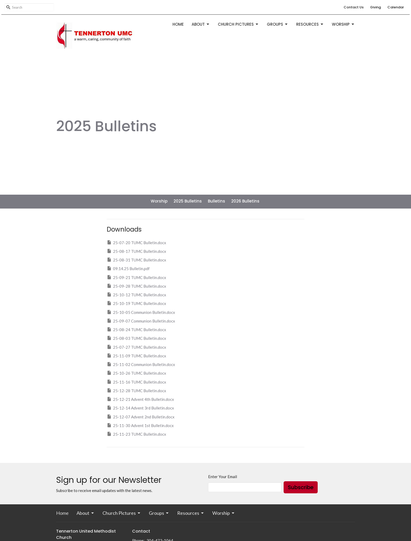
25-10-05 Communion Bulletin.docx (141, 312)
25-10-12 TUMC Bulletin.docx (136, 294)
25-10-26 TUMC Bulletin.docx (136, 372)
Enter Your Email (222, 476)
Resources (310, 24)
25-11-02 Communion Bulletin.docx (141, 364)
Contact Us (354, 7)
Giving (375, 7)
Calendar (395, 7)
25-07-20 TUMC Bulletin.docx (136, 242)
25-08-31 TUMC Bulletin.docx (136, 259)
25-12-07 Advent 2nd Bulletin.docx (141, 416)
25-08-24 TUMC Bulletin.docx (136, 329)
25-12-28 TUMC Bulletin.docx (136, 390)
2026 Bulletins (245, 201)
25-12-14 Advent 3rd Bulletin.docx (140, 407)
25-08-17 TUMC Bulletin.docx (136, 251)
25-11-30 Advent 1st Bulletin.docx (140, 425)
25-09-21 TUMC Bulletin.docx (136, 277)
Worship (343, 24)
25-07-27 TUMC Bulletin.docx (136, 346)
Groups (277, 24)
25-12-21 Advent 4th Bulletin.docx (140, 399)
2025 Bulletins (188, 201)
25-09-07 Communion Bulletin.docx (141, 320)
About (201, 24)
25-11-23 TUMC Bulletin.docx (136, 433)
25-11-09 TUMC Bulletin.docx (136, 355)
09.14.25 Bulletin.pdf (128, 268)
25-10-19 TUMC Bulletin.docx (136, 303)
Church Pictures (238, 24)
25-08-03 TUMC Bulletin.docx (136, 338)
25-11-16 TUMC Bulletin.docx (136, 381)
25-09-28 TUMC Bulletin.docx (136, 285)
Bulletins (216, 201)
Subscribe (300, 487)
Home (178, 24)
